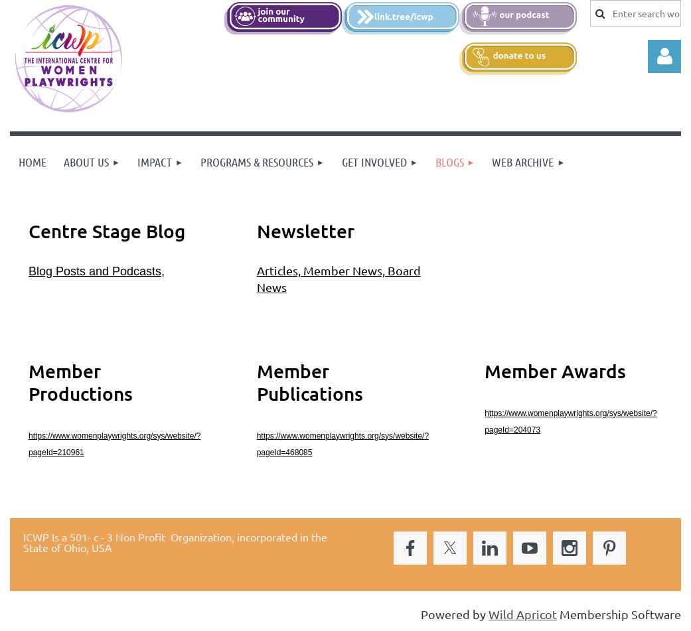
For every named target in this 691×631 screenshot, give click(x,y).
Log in (664, 56)
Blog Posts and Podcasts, (97, 271)
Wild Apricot (523, 614)
